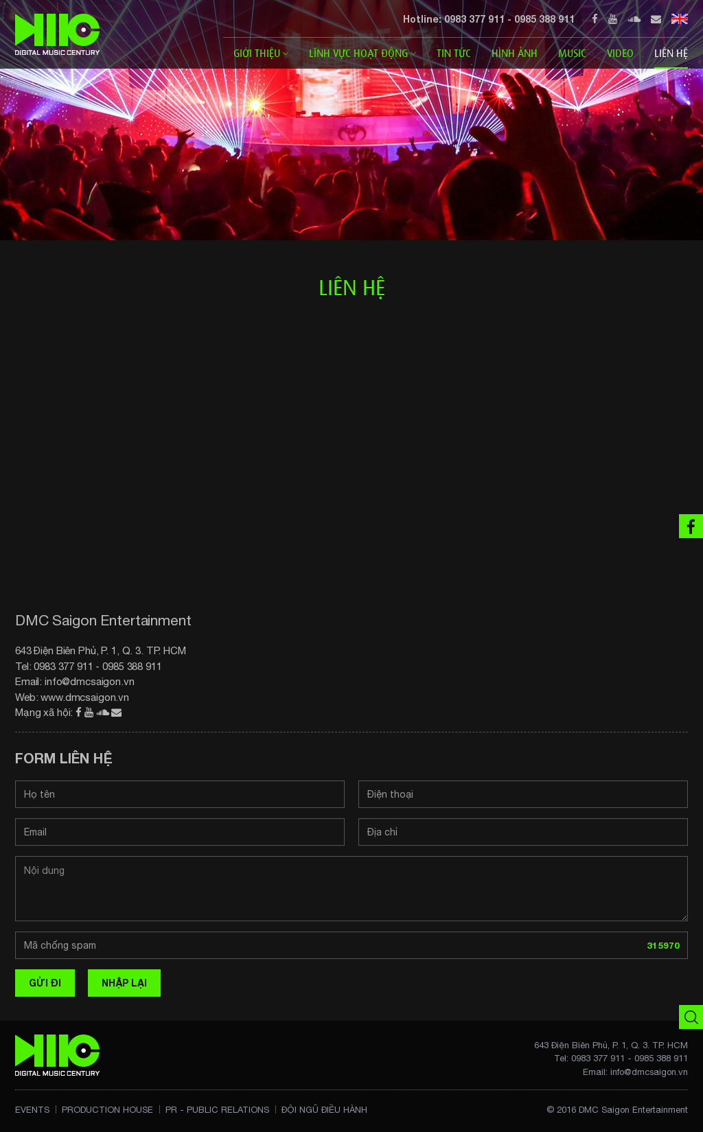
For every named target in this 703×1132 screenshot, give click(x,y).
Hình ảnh (515, 53)
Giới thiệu (260, 53)
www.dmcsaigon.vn (85, 697)
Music (572, 53)
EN (679, 19)
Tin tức (454, 53)
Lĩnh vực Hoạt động (362, 53)
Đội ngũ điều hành (324, 1109)
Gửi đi (45, 983)
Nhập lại (124, 983)
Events (32, 1109)
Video (620, 53)
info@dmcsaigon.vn (90, 681)
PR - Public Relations (217, 1109)
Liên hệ (671, 53)
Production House (107, 1109)
